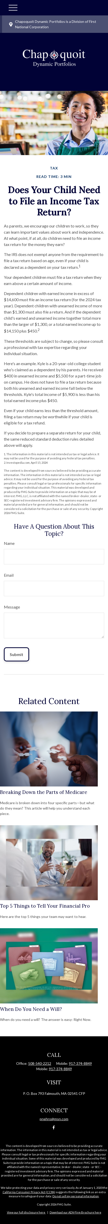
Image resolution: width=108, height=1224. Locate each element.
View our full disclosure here (26, 1212)
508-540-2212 (39, 1063)
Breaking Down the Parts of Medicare (43, 792)
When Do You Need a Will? (31, 1009)
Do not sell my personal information (75, 1196)
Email (9, 575)
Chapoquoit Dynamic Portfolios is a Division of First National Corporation (52, 24)
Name (9, 543)
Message (12, 606)
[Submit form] (16, 654)
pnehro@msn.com (54, 1119)
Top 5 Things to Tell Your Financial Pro (45, 906)
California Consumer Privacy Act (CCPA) (29, 1192)
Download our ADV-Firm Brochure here (75, 1212)
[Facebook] (53, 1127)
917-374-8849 (80, 1063)
